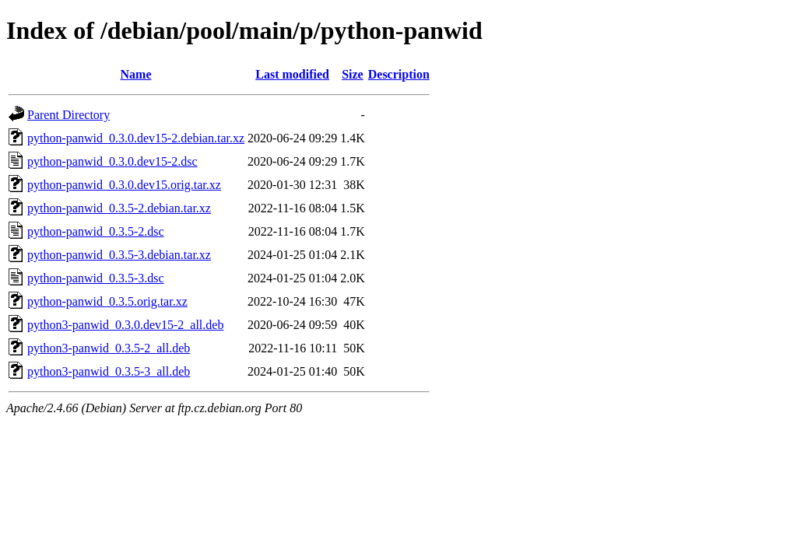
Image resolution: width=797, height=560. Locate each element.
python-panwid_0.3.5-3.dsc (95, 278)
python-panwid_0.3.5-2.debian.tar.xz (119, 208)
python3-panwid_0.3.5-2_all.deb (108, 348)
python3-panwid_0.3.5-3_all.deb (108, 371)
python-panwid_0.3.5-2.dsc (95, 231)
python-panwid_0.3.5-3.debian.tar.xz (119, 254)
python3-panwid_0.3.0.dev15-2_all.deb (125, 324)
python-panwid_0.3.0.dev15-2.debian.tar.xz (135, 138)
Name (136, 74)
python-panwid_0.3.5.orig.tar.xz (107, 301)
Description (399, 74)
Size (352, 74)
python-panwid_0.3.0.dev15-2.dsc (112, 161)
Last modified (292, 74)
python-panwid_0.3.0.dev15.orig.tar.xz (124, 184)
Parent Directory (68, 114)
